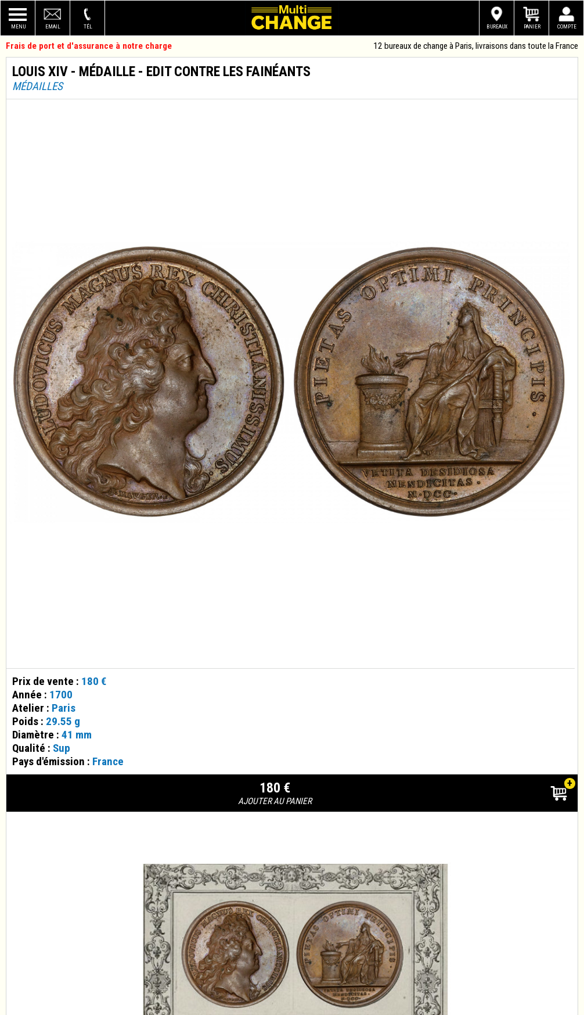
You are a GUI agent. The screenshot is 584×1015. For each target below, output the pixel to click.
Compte (566, 26)
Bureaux (496, 26)
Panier (532, 26)
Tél (88, 26)
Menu (18, 26)
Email (52, 26)
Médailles (37, 86)
